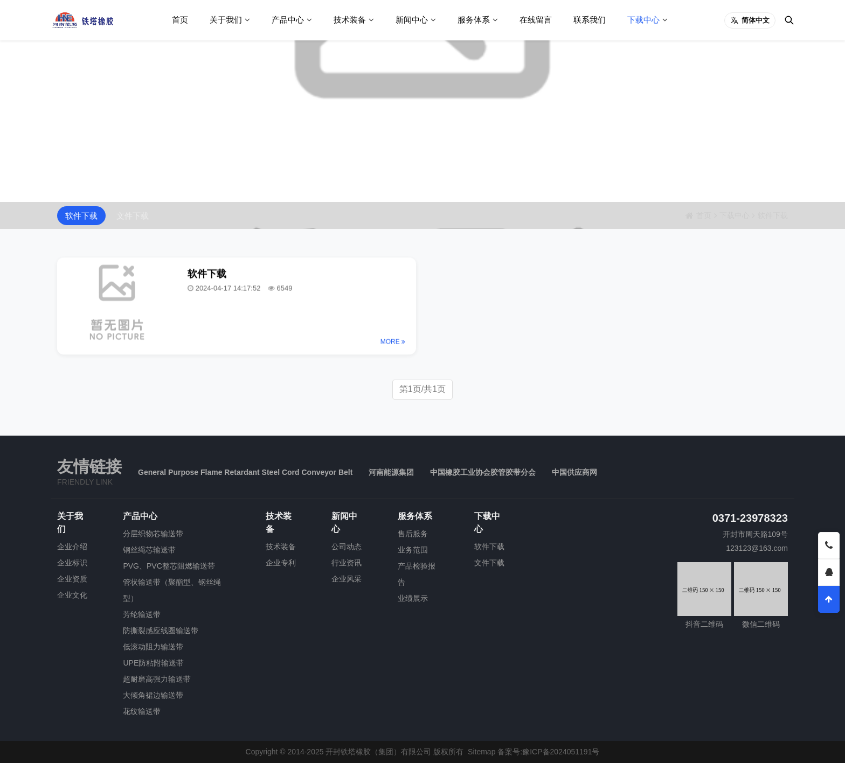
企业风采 (346, 579)
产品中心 (288, 19)
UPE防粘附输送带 (153, 663)
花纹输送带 (142, 711)
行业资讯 (346, 562)
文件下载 (132, 215)
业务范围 (413, 549)
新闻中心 (412, 19)
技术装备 (350, 19)
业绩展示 (413, 598)
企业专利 (281, 562)
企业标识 (72, 562)
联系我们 (589, 19)
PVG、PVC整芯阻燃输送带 (168, 566)
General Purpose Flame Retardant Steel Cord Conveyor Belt (245, 472)
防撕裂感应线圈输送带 (160, 630)
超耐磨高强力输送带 (157, 679)
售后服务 (413, 533)
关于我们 (226, 19)
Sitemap (481, 751)
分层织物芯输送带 (153, 533)
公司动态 (346, 546)
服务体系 (474, 19)
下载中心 (643, 19)
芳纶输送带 (142, 614)
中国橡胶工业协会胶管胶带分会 (483, 472)
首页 (180, 19)
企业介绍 (72, 546)
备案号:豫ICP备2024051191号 (548, 751)
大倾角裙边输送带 (153, 695)
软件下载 (81, 215)
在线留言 (536, 19)
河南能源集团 (391, 472)
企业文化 (72, 595)
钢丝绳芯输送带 (149, 549)
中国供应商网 (574, 472)
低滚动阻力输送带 (153, 646)
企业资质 (72, 579)
